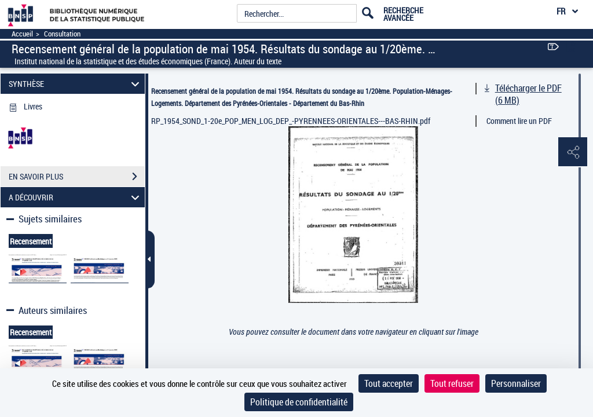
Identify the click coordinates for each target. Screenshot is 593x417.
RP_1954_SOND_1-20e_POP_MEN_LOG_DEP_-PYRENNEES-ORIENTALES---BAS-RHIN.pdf (290, 120)
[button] (572, 152)
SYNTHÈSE (76, 84)
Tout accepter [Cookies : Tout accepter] (388, 383)
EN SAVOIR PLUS (77, 177)
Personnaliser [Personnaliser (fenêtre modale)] (516, 383)
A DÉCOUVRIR (76, 197)
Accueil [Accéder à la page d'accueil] (22, 34)
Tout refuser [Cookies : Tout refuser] (452, 383)
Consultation (62, 34)
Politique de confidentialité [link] (298, 402)
